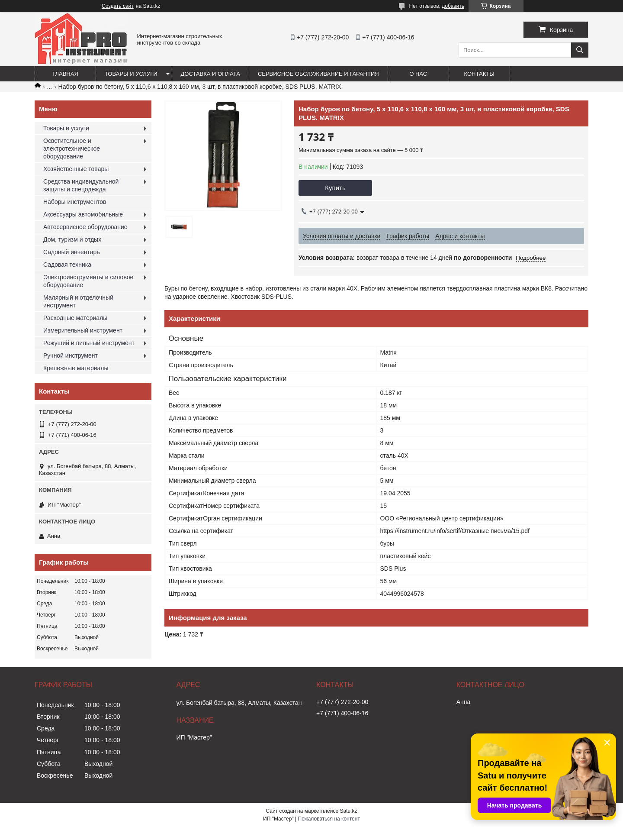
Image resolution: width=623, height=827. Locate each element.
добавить (453, 6)
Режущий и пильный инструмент (89, 342)
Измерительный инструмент (82, 330)
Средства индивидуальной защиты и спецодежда (81, 185)
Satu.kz (348, 811)
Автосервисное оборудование (85, 226)
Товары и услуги (131, 74)
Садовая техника (67, 264)
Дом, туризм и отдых (72, 239)
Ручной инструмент (70, 355)
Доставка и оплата (210, 74)
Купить (335, 187)
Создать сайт (118, 6)
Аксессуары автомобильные (83, 214)
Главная (65, 74)
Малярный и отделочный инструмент (78, 301)
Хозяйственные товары (76, 168)
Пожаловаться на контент (329, 819)
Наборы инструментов (74, 201)
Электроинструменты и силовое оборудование (88, 281)
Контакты (479, 74)
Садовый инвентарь (71, 252)
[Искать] (579, 50)
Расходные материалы (75, 317)
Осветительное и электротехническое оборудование (71, 148)
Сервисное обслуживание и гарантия (318, 74)
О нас (418, 74)
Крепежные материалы (76, 368)
